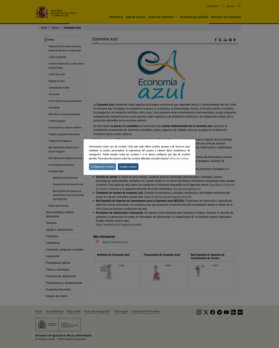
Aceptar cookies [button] (128, 166)
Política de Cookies (179, 158)
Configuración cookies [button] (102, 166)
